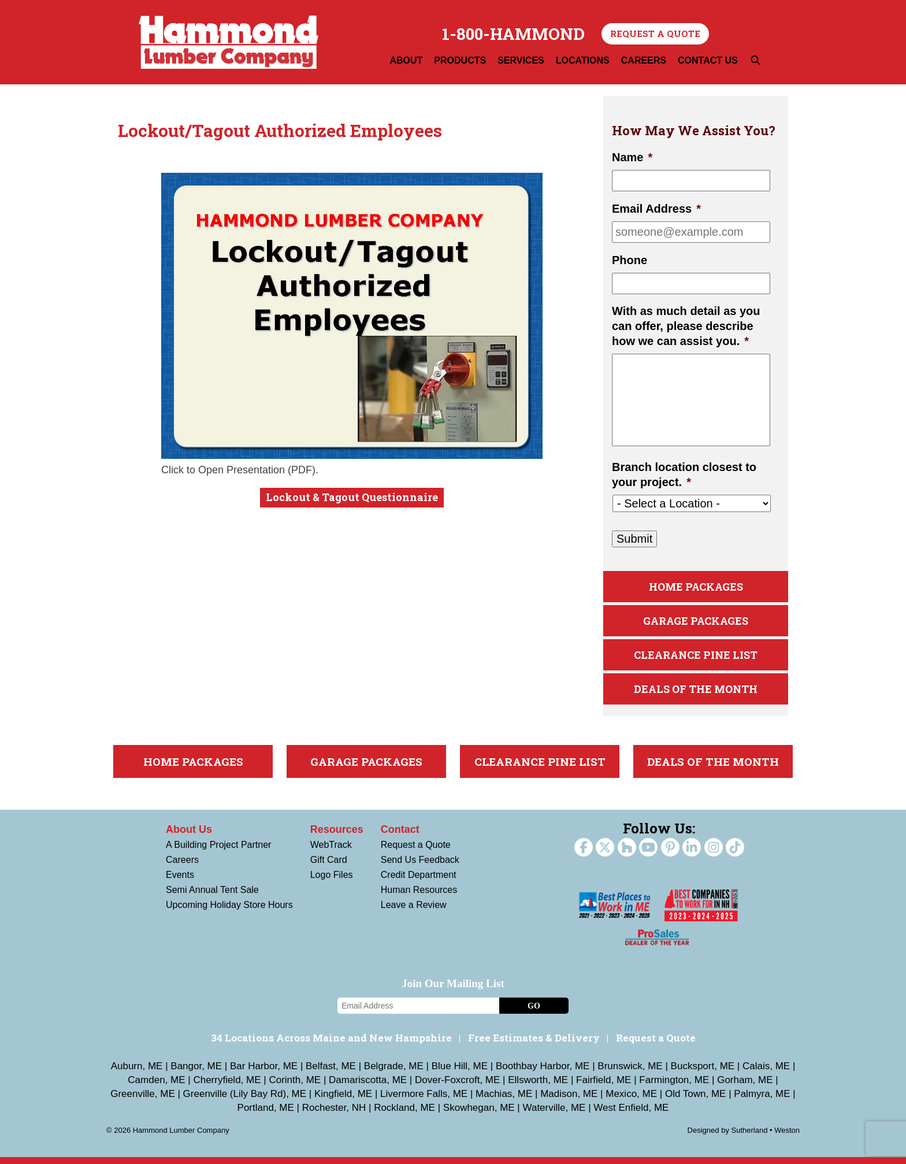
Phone (629, 260)
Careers (182, 867)
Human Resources (419, 897)
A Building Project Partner (218, 852)
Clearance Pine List (696, 659)
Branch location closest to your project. (684, 474)
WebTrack (331, 852)
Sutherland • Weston (766, 1137)
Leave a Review (414, 912)
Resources (336, 836)
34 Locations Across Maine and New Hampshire (331, 1044)
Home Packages (696, 587)
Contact (400, 836)
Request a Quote (655, 33)
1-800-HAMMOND (513, 34)
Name (632, 157)
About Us (189, 836)
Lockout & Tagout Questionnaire (352, 497)
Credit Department (418, 882)
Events (180, 882)
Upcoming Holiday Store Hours (229, 912)
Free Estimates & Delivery (534, 1044)
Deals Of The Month (696, 695)
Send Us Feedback (420, 867)
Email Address (656, 208)
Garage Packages (696, 623)
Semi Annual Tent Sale (212, 897)
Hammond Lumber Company (228, 42)
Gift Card (328, 867)
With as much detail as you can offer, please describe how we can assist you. (686, 326)
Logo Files (331, 882)
